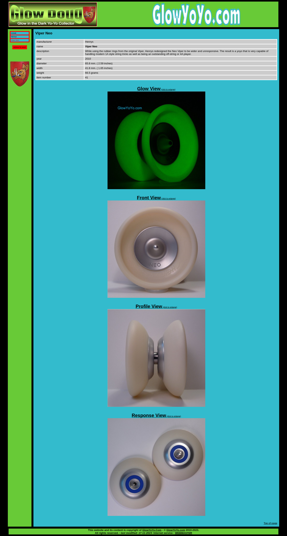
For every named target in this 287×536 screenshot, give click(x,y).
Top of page (270, 523)
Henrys (14, 37)
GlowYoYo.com (175, 530)
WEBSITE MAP (19, 47)
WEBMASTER (183, 533)
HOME (13, 33)
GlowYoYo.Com (151, 530)
